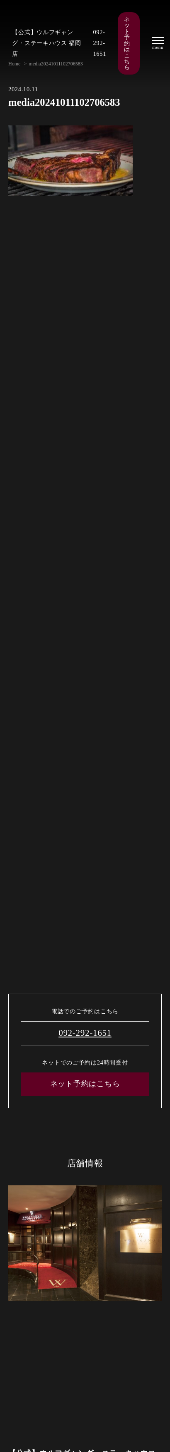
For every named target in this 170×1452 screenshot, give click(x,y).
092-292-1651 (99, 43)
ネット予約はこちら (127, 43)
